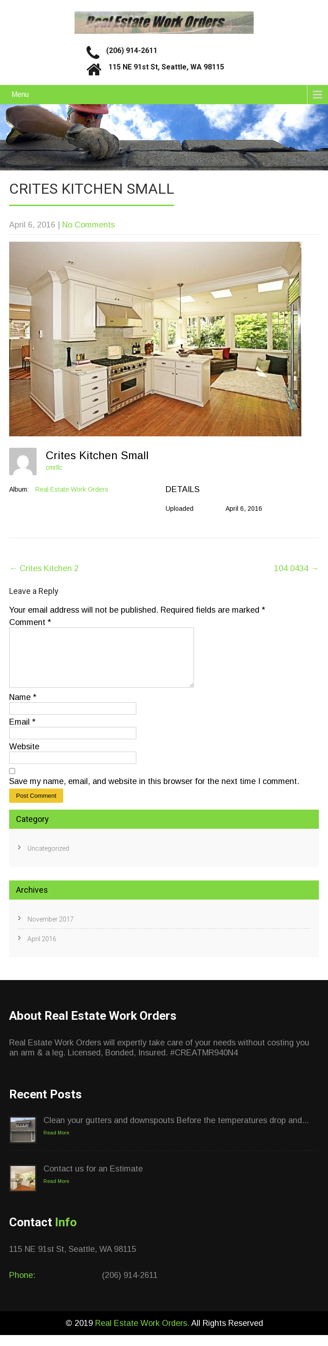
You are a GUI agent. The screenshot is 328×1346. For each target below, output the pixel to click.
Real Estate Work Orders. (143, 1334)
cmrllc (54, 467)
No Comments (88, 224)
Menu (20, 94)
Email (22, 732)
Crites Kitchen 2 (44, 568)
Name (23, 708)
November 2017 (50, 930)
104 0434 (296, 568)
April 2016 (41, 950)
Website (24, 757)
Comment (30, 622)
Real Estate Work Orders (71, 489)
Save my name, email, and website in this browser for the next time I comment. (154, 792)
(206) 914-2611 (131, 50)
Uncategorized (48, 859)
